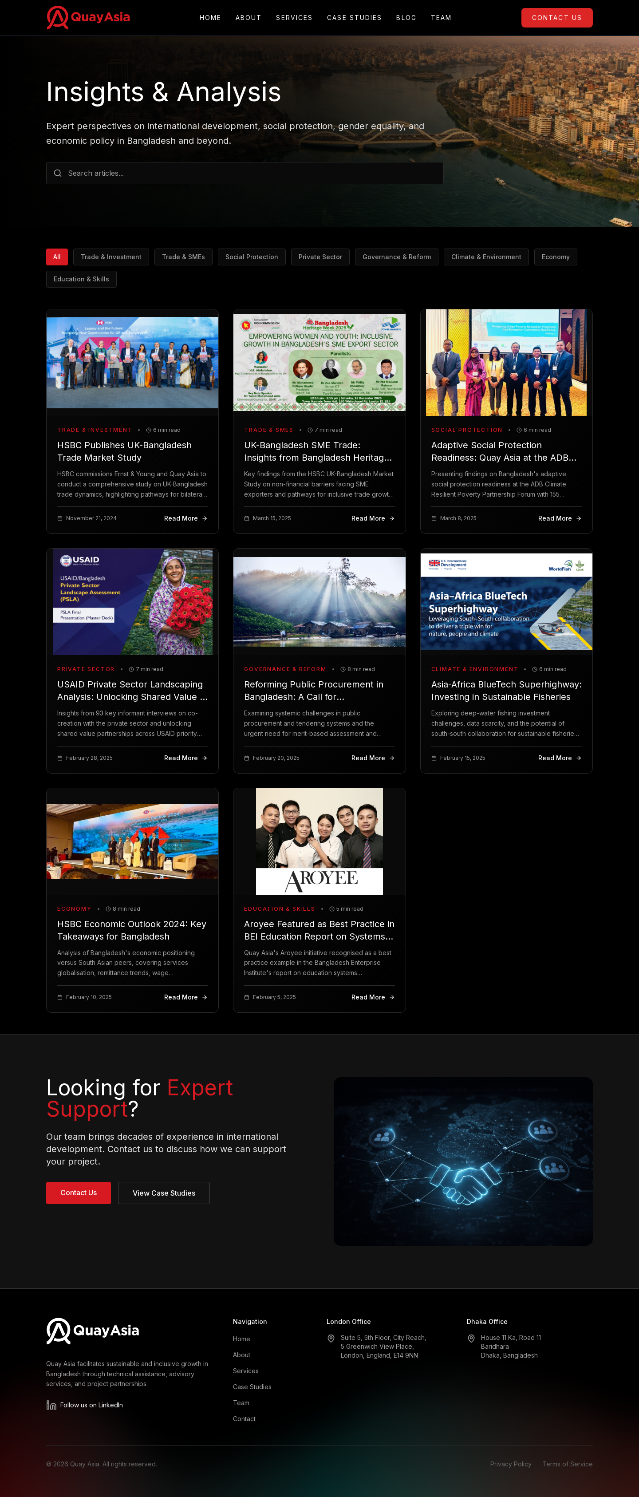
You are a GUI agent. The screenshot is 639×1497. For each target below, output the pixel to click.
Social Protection (251, 257)
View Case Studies (164, 1193)
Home (210, 17)
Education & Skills (81, 279)
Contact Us (557, 17)
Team (441, 17)
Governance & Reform (397, 257)
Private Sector (320, 257)
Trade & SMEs (183, 257)
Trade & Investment (111, 257)
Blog (406, 17)
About (249, 17)
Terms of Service (567, 1464)
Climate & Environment (486, 257)
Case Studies (354, 17)
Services (294, 17)
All (57, 257)
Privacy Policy (511, 1464)
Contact (244, 1418)
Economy (556, 257)
